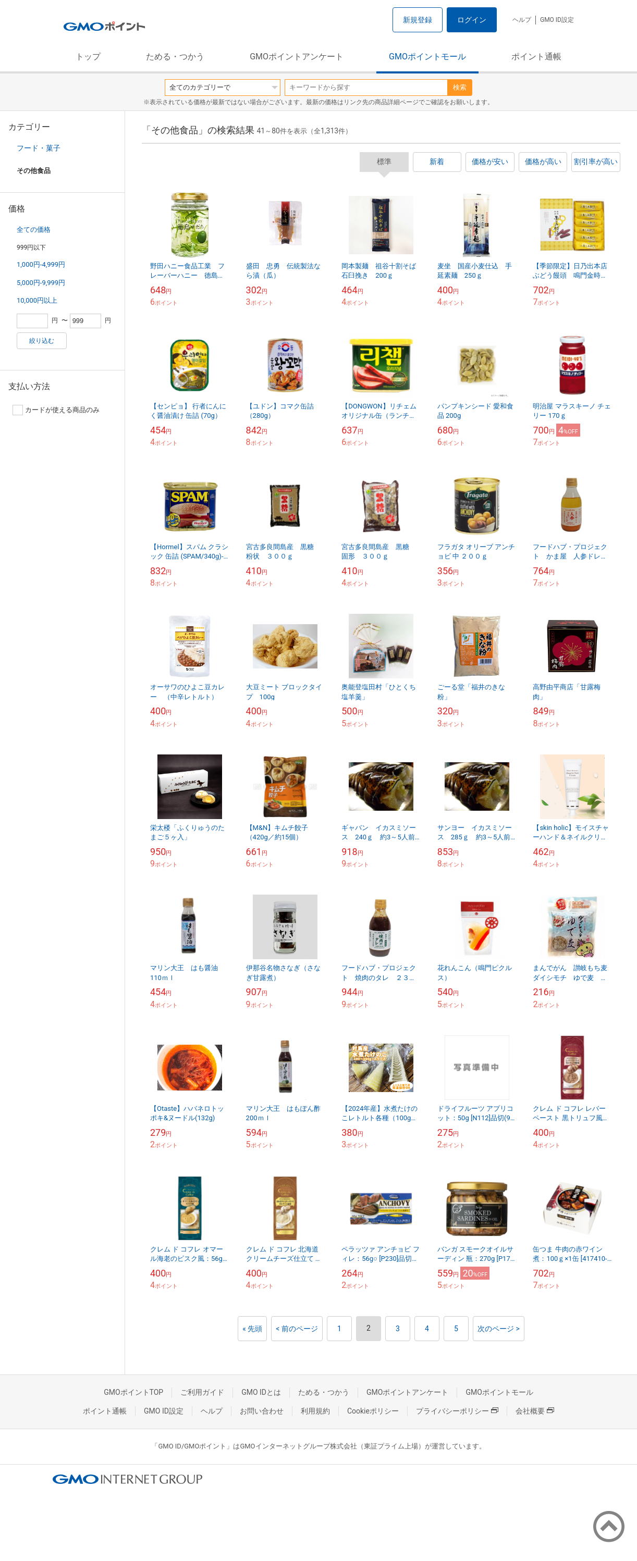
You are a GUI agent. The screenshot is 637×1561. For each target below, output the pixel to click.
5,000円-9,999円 (41, 283)
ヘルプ (521, 19)
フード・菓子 (38, 148)
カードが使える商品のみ (56, 410)
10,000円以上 (37, 300)
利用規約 (315, 1411)
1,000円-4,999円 (41, 264)
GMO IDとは (261, 1392)
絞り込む (41, 340)
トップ (88, 56)
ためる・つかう (175, 56)
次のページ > (498, 1328)
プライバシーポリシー (457, 1411)
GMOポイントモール (427, 56)
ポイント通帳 (536, 56)
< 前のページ (297, 1328)
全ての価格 (34, 229)
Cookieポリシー (373, 1411)
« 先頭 (252, 1328)
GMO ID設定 (557, 19)
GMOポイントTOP (133, 1392)
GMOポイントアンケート (297, 56)
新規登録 (417, 20)
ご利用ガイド (202, 1392)
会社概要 (535, 1411)
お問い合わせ (262, 1411)
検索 (460, 87)
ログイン (471, 20)
